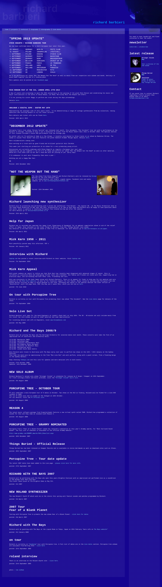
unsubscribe (143, 47)
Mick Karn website (29, 281)
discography (45, 29)
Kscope (94, 176)
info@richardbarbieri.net (139, 98)
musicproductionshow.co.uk (38, 210)
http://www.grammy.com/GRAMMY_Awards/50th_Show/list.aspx (31, 433)
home (6, 29)
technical (24, 29)
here (17, 100)
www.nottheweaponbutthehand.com (56, 181)
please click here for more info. (68, 463)
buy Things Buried (149, 82)
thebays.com (25, 360)
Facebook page (43, 80)
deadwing (32, 544)
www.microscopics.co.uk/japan (95, 228)
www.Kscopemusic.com (58, 320)
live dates (56, 29)
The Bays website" (101, 529)
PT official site (37, 397)
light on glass (147, 79)
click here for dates (80, 514)
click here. (54, 561)
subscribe (133, 47)
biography (34, 29)
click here (41, 546)
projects (14, 29)
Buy (143, 59)
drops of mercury (148, 81)
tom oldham (20, 570)
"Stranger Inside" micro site (66, 378)
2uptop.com (13, 258)
